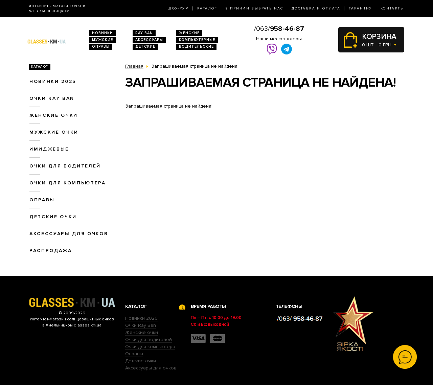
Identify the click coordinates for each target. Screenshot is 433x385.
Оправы (101, 46)
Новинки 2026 (141, 318)
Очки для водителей (65, 166)
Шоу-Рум (178, 8)
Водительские (196, 46)
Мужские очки (53, 132)
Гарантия (360, 8)
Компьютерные (197, 40)
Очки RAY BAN (51, 98)
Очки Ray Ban (140, 325)
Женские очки (53, 115)
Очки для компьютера (67, 183)
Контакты (392, 8)
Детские (145, 46)
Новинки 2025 (52, 81)
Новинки (102, 33)
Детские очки (53, 217)
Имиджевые (49, 149)
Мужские (102, 40)
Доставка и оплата (316, 8)
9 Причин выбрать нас (254, 8)
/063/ (279, 29)
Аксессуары (149, 40)
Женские (189, 33)
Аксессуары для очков (68, 233)
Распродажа (50, 250)
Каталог (207, 8)
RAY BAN (144, 33)
